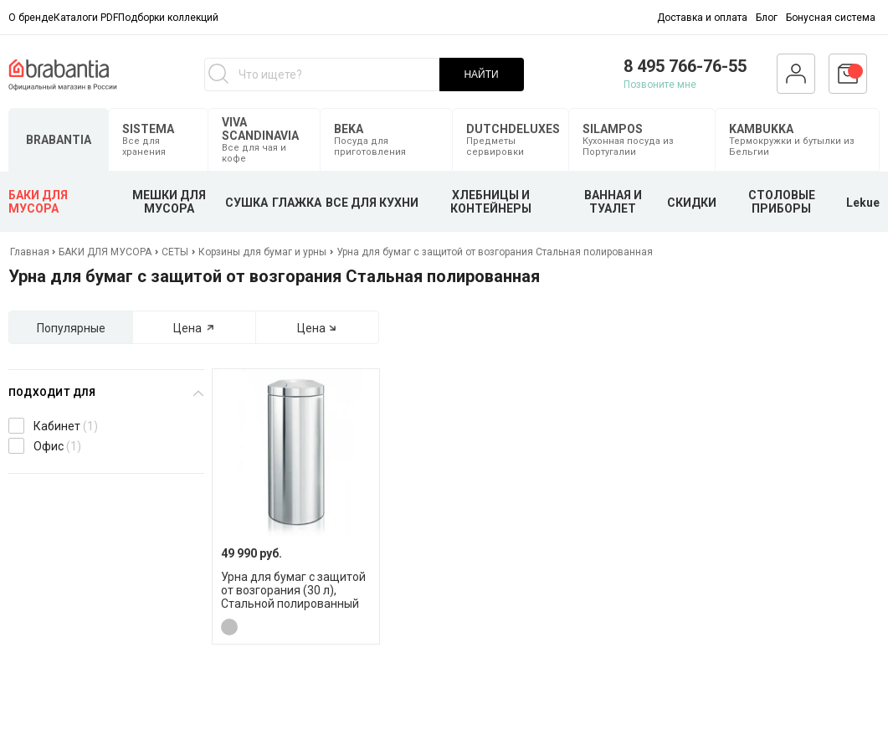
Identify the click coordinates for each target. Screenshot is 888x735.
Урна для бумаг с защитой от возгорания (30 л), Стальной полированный (293, 590)
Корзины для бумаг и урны (262, 252)
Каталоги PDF (86, 17)
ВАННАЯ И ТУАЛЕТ (613, 201)
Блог (767, 17)
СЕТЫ (175, 252)
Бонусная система (830, 17)
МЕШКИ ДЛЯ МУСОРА (169, 201)
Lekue (863, 202)
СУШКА (246, 202)
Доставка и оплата (702, 17)
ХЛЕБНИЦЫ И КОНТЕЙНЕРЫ (490, 201)
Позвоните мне (660, 84)
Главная (31, 252)
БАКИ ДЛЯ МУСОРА (38, 201)
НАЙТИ (481, 74)
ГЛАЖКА (296, 202)
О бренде (31, 17)
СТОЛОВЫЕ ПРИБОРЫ (781, 201)
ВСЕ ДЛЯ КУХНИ (372, 202)
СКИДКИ (691, 202)
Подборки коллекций (168, 17)
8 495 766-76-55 (685, 66)
